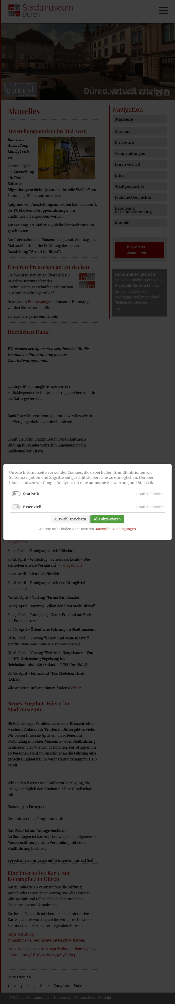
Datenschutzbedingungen (115, 529)
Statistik (31, 494)
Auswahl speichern (70, 519)
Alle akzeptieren (107, 519)
